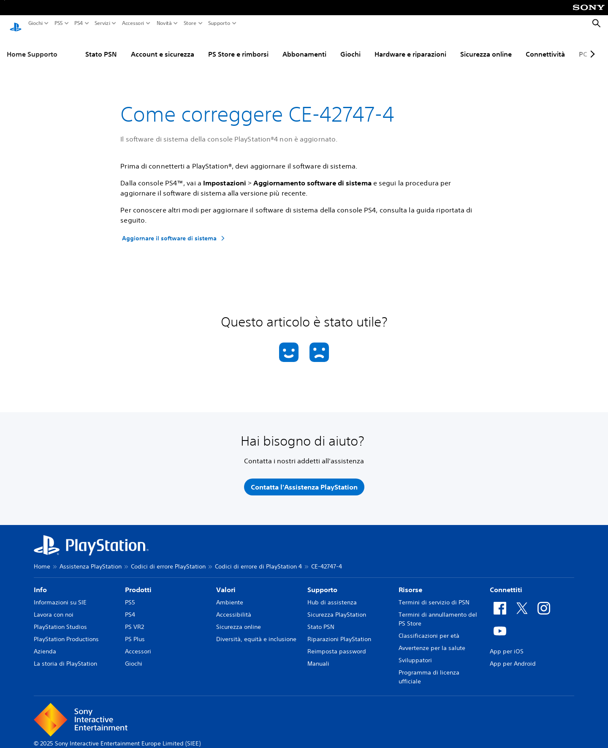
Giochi (35, 23)
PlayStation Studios (60, 619)
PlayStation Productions (66, 631)
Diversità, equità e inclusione (256, 631)
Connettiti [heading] (506, 581)
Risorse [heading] (410, 581)
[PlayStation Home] (15, 24)
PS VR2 (134, 619)
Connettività (512, 46)
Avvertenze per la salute (432, 640)
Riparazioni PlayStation (339, 631)
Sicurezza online (452, 46)
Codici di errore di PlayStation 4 (258, 558)
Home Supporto (32, 46)
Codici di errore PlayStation (168, 558)
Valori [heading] (226, 581)
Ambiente (229, 594)
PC (550, 46)
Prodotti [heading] (138, 581)
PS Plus (135, 631)
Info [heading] (40, 581)
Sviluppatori (415, 652)
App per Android (513, 655)
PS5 (58, 23)
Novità (164, 23)
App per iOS (507, 643)
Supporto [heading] (322, 581)
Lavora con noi (53, 606)
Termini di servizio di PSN (434, 594)
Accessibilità (233, 606)
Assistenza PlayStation (91, 558)
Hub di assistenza (332, 594)
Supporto (219, 23)
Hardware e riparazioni (377, 46)
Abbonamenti (271, 46)
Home (42, 558)
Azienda (45, 643)
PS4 (78, 23)
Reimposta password (336, 643)
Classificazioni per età (429, 627)
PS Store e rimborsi (205, 46)
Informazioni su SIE (60, 594)
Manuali (318, 655)
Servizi (102, 23)
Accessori (133, 23)
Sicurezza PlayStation (336, 606)
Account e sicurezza (129, 46)
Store (190, 23)
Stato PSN (68, 46)
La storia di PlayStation (65, 655)
